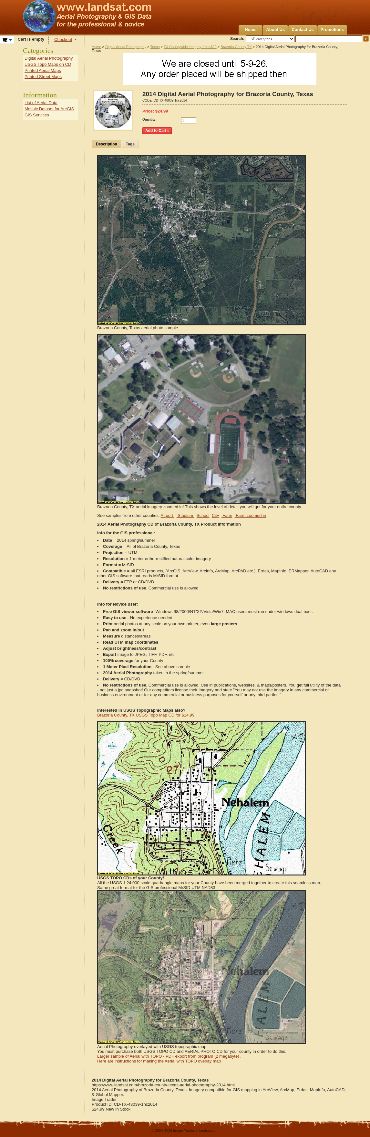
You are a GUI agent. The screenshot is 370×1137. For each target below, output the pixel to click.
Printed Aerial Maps (43, 70)
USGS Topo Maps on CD (48, 64)
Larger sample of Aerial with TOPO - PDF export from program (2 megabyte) (168, 1056)
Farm (226, 515)
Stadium (185, 515)
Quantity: (149, 119)
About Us (275, 29)
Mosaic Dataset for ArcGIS (49, 108)
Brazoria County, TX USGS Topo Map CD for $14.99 (145, 715)
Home (250, 29)
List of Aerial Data (41, 102)
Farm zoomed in (250, 515)
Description (106, 144)
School (203, 515)
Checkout (63, 39)
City (215, 515)
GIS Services (37, 115)
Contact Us (303, 29)
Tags (130, 144)
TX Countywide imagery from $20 (190, 47)
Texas (155, 47)
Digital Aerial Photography (125, 47)
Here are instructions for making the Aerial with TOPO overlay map (159, 1061)
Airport (167, 515)
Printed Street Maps (43, 76)
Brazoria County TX (236, 47)
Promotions (332, 29)
